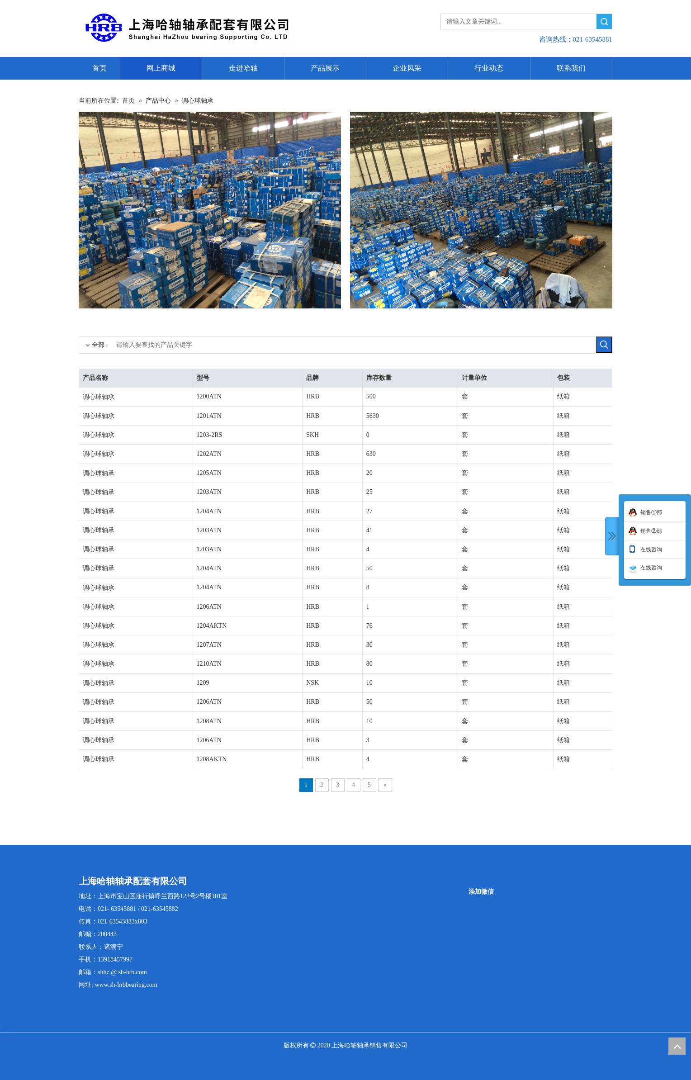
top (677, 1046)
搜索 (604, 21)
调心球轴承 (98, 396)
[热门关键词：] (604, 344)
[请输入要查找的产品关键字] (337, 345)
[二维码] (481, 881)
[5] (481, 210)
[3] (210, 210)
